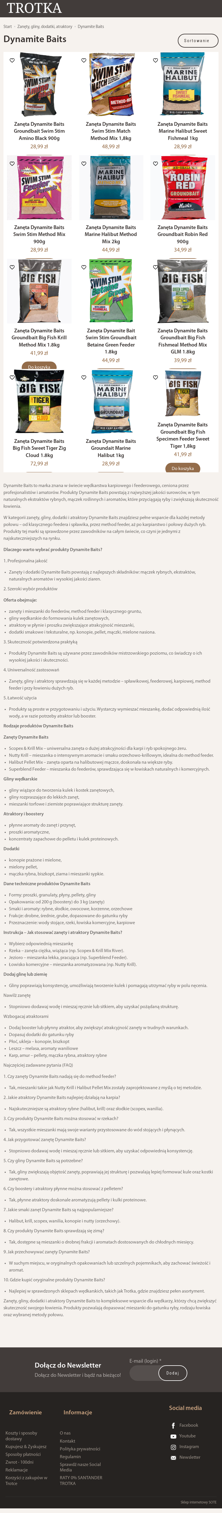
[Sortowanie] (198, 41)
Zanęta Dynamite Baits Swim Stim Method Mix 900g (39, 242)
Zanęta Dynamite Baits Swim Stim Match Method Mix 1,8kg (111, 135)
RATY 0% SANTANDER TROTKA (81, 1486)
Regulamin (70, 1461)
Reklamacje (16, 1475)
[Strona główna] (42, 9)
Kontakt (67, 1446)
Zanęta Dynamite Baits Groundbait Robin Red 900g (183, 242)
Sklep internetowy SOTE (199, 1507)
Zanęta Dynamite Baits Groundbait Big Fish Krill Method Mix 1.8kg (39, 348)
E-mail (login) (144, 1375)
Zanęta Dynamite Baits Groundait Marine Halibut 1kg (111, 462)
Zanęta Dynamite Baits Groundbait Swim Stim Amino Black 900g (39, 135)
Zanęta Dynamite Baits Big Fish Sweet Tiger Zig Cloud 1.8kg (39, 462)
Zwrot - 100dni (19, 1467)
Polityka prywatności (80, 1454)
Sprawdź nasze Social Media (80, 1472)
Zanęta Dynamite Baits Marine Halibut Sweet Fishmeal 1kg (183, 135)
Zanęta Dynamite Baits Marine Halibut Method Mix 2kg (111, 242)
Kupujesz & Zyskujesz (26, 1451)
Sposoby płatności (23, 1459)
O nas (65, 1438)
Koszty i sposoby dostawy (21, 1441)
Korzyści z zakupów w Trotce (26, 1486)
